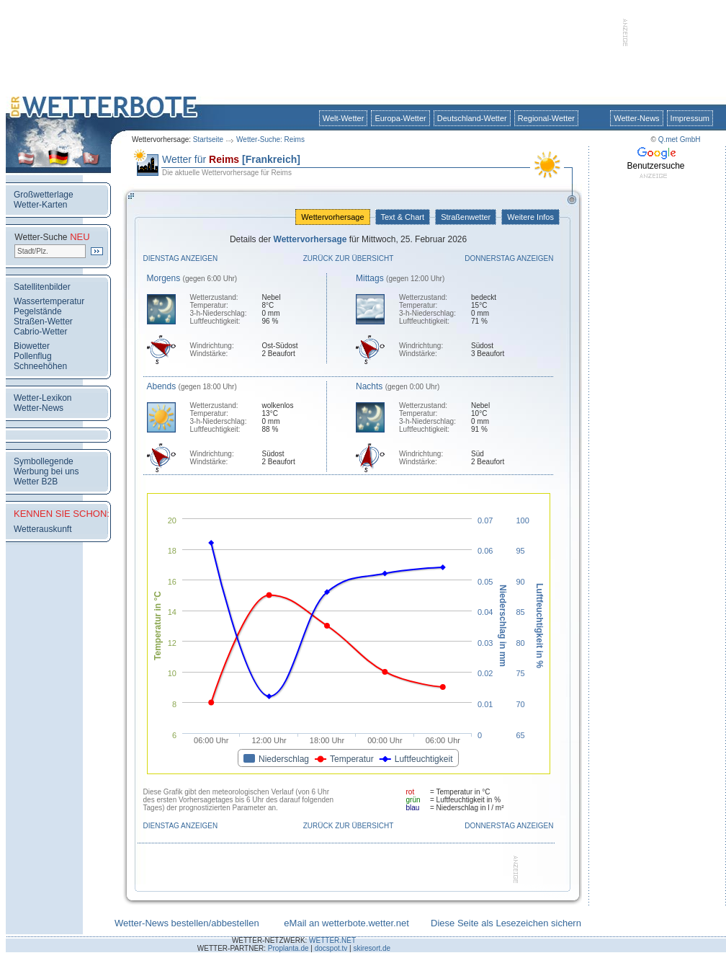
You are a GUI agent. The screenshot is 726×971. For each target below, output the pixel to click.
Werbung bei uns (46, 471)
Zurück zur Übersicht (348, 258)
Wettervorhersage (332, 217)
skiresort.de (371, 948)
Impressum (690, 118)
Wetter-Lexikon (42, 398)
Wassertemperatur (49, 301)
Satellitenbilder (42, 287)
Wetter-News (636, 118)
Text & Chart (402, 217)
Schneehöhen (40, 366)
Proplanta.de (288, 948)
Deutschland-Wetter (472, 118)
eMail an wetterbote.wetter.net (346, 923)
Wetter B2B (36, 481)
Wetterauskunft (42, 529)
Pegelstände (38, 311)
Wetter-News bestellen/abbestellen (187, 923)
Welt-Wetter (343, 118)
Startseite (208, 139)
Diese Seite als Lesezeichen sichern (506, 923)
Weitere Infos (530, 217)
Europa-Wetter (400, 118)
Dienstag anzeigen (180, 258)
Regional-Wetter (546, 118)
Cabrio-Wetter (40, 332)
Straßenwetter (466, 217)
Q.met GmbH (679, 139)
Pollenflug (33, 356)
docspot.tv (331, 948)
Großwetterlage (43, 195)
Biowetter (32, 346)
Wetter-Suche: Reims (270, 139)
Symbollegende (43, 461)
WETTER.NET (332, 940)
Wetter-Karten (40, 205)
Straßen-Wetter (43, 321)
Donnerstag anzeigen (509, 258)
